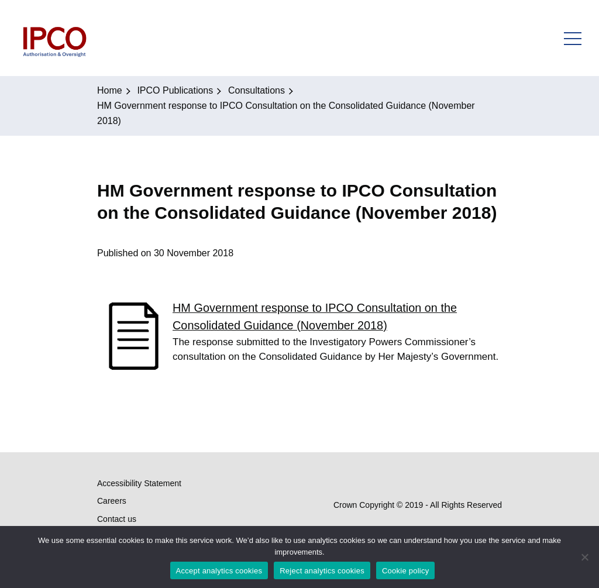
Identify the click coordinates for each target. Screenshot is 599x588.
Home (109, 90)
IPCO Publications (175, 90)
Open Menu (572, 38)
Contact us (116, 519)
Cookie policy (405, 570)
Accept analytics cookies (219, 570)
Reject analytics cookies (322, 570)
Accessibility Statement (139, 483)
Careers (111, 501)
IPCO (54, 38)
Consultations (256, 90)
